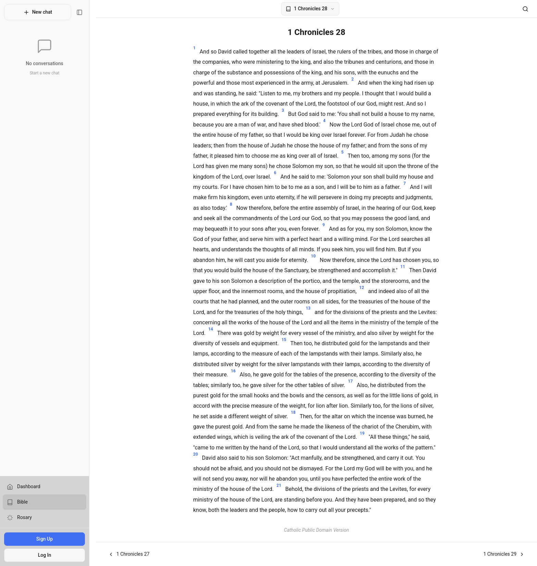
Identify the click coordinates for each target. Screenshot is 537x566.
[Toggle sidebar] (85, 12)
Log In (47, 555)
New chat (40, 12)
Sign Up (47, 539)
